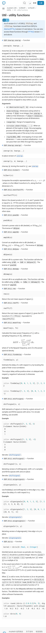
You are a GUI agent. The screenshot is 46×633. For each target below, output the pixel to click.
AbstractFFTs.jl (9, 29)
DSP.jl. (9, 10)
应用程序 (22, 8)
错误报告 (39, 632)
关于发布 (29, 632)
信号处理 (31, 8)
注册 (40, 3)
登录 (34, 3)
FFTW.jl (31, 32)
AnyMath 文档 (12, 8)
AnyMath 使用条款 (16, 632)
